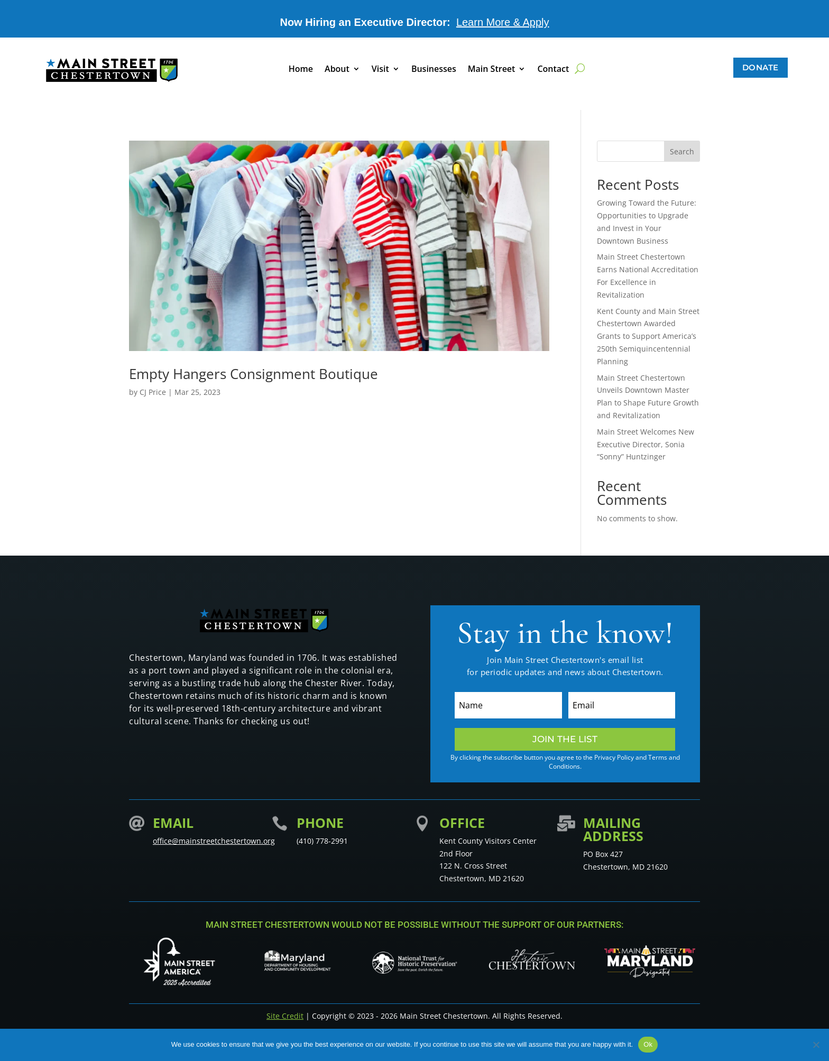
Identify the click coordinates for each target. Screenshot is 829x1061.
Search (682, 151)
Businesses (433, 70)
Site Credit (284, 1016)
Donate (760, 67)
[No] (815, 1044)
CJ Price (153, 392)
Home (301, 70)
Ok (647, 1044)
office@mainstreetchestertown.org (214, 841)
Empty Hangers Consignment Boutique (253, 373)
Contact (553, 70)
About (337, 70)
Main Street (491, 70)
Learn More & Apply (502, 22)
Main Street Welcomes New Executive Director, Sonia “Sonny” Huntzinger (645, 444)
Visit (380, 70)
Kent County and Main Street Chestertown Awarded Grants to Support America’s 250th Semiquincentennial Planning (648, 336)
